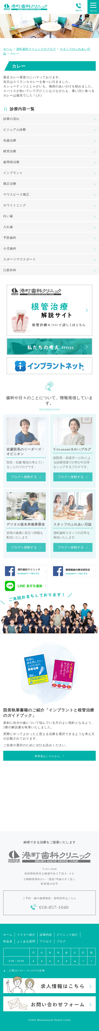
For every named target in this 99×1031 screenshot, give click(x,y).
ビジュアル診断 (14, 129)
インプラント (13, 173)
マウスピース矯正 (16, 194)
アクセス (46, 941)
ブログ (61, 941)
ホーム (7, 934)
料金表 (7, 941)
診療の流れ (11, 118)
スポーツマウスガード (19, 259)
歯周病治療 (11, 162)
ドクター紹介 (26, 934)
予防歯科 (9, 237)
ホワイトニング (14, 205)
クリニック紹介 (67, 934)
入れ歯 (8, 227)
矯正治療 (9, 183)
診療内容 (46, 934)
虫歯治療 (9, 140)
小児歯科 (9, 248)
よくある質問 (26, 941)
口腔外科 (9, 270)
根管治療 (9, 151)
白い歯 (8, 216)
